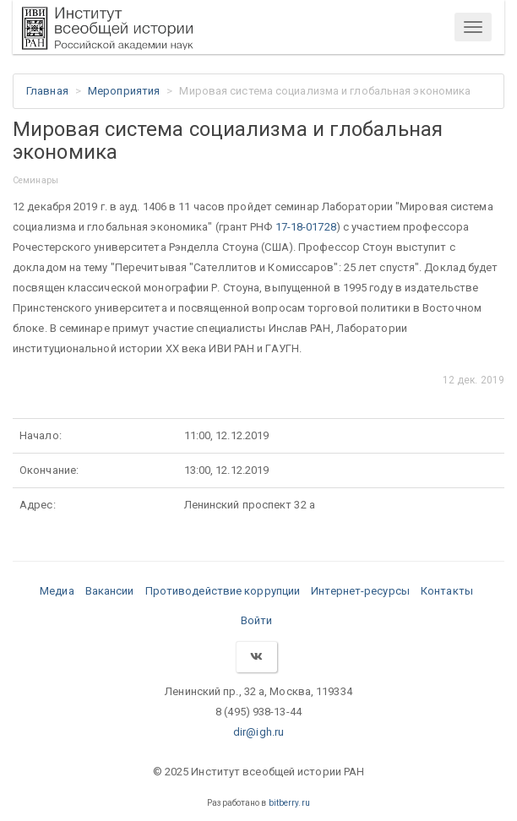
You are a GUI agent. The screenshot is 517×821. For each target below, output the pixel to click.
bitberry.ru (289, 802)
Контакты (447, 590)
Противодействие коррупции (223, 590)
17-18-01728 (305, 226)
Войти (257, 620)
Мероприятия (124, 90)
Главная (47, 90)
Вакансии (109, 590)
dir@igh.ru (258, 732)
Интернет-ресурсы (360, 590)
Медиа (57, 590)
